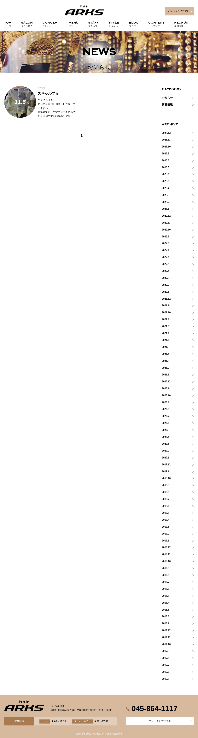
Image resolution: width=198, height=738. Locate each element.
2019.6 (165, 506)
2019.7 (165, 499)
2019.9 (165, 485)
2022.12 (166, 215)
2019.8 (165, 492)
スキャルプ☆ (48, 93)
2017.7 (165, 664)
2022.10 (166, 229)
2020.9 (165, 402)
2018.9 (165, 568)
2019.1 (165, 540)
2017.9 (165, 651)
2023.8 (165, 160)
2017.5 (165, 678)
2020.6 (165, 423)
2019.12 (166, 464)
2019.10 (166, 478)
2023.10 (166, 146)
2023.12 (166, 132)
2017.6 (165, 671)
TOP (7, 23)
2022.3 (165, 277)
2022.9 (165, 236)
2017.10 (166, 644)
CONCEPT (51, 23)
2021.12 (166, 298)
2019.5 (165, 512)
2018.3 (165, 609)
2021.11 (166, 305)
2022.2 (165, 284)
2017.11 (166, 637)
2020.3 (165, 443)
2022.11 (166, 222)
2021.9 (165, 319)
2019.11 (166, 471)
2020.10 (166, 395)
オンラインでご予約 (159, 720)
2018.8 (165, 575)
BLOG (133, 23)
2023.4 (165, 188)
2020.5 (165, 430)
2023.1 (165, 208)
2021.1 (165, 374)
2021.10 (166, 312)
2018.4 (165, 602)
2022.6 (165, 257)
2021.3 (165, 360)
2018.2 (165, 616)
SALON (27, 23)
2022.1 (165, 291)
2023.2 (165, 202)
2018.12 (166, 547)
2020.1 (165, 457)
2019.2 (165, 533)
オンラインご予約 (178, 11)
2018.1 (165, 623)
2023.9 (165, 153)
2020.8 (165, 409)
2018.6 (165, 588)
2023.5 (165, 181)
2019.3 (165, 526)
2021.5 (165, 347)
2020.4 (165, 437)
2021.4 (165, 353)
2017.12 (166, 630)
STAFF (93, 23)
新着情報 (167, 104)
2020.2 (165, 450)
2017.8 (165, 658)
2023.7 (165, 167)
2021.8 (165, 326)
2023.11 (166, 139)
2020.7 (165, 416)
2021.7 (165, 333)
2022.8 (165, 243)
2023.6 (165, 174)
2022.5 (165, 264)
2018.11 (166, 554)
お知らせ (41, 87)
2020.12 (166, 381)
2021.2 (165, 367)
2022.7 (165, 250)
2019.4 (165, 519)
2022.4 (165, 270)
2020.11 (166, 388)
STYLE (114, 23)
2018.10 (166, 561)
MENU (73, 23)
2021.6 (165, 340)
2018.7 (165, 581)
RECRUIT (181, 23)
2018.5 (165, 595)
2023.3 (165, 195)
